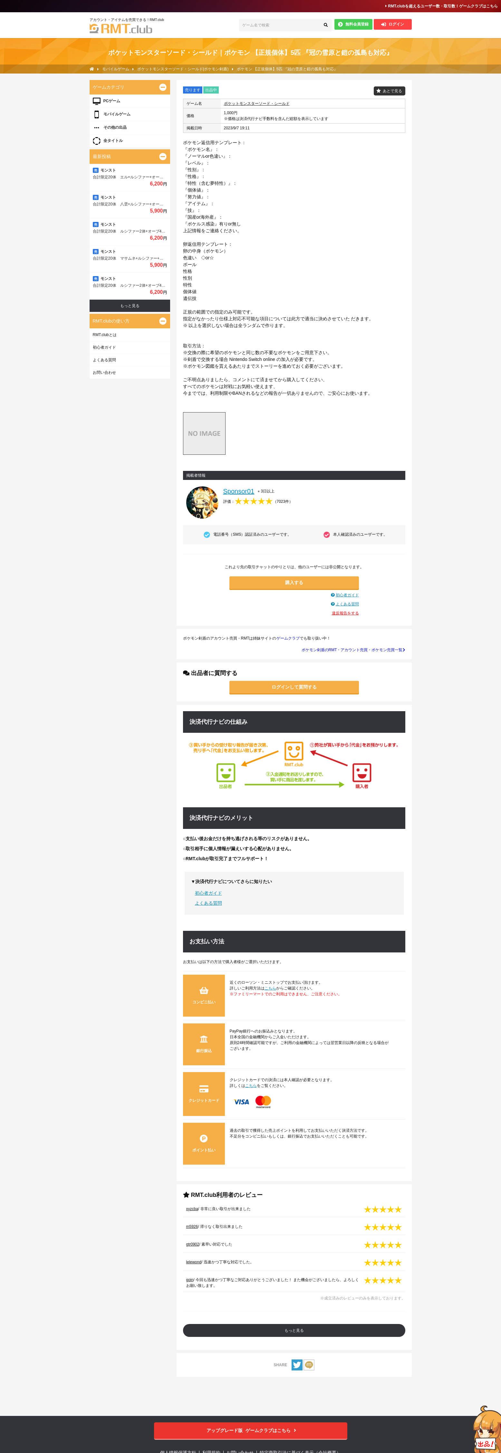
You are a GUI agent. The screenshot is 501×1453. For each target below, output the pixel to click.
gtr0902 (192, 1244)
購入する (294, 582)
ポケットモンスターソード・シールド (257, 103)
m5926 (192, 1226)
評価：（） (258, 501)
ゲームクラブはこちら (250, 1431)
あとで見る (392, 91)
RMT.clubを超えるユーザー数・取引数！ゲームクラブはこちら (441, 6)
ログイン (392, 24)
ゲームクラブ (288, 638)
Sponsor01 (239, 491)
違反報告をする (345, 613)
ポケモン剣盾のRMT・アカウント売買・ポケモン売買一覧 (353, 650)
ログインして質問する (294, 687)
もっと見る (294, 1330)
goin (190, 1280)
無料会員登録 (353, 24)
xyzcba (192, 1209)
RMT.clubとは (105, 335)
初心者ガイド (347, 595)
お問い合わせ (104, 372)
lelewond (193, 1262)
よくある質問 (347, 604)
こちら (270, 988)
